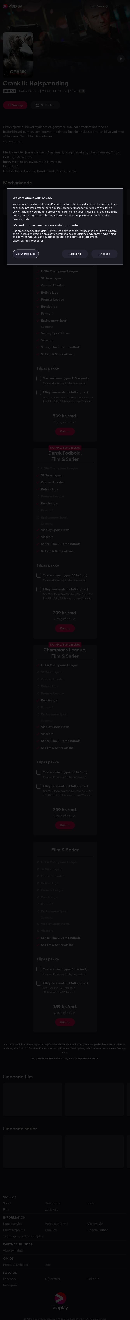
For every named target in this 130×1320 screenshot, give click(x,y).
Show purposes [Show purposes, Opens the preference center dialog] (25, 253)
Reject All (75, 253)
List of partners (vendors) (28, 240)
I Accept (104, 253)
